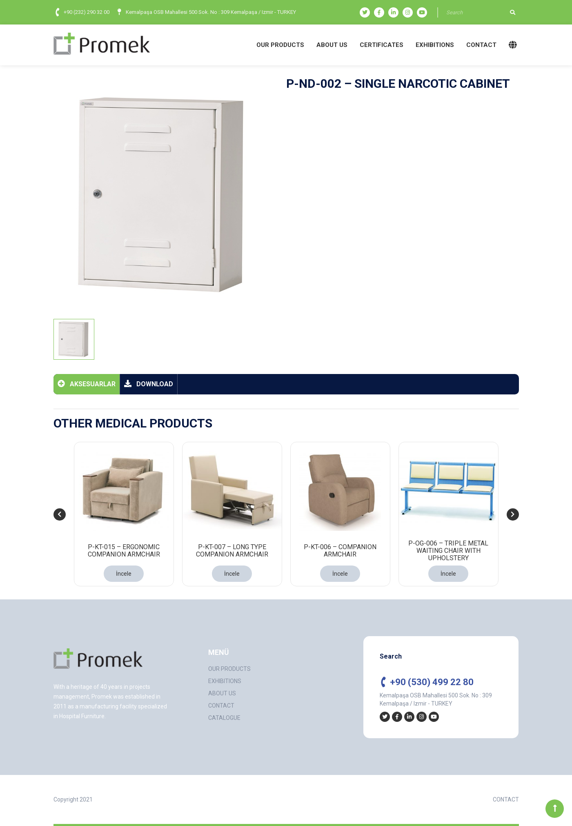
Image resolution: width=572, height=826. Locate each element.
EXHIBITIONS (435, 45)
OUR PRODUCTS (280, 45)
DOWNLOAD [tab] (148, 383)
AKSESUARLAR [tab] (87, 383)
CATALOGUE (224, 718)
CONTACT (481, 45)
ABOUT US (331, 45)
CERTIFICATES (381, 45)
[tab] (73, 339)
